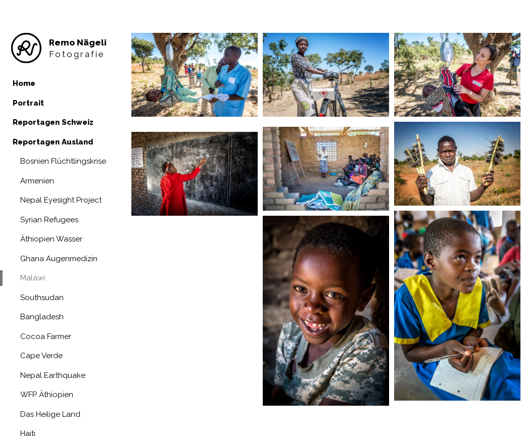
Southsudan (42, 297)
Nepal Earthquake (52, 375)
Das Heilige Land (50, 414)
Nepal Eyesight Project (61, 200)
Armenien (37, 180)
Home (24, 83)
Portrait (28, 103)
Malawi (32, 277)
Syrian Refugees (49, 219)
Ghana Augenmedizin (59, 258)
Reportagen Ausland (53, 142)
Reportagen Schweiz (53, 122)
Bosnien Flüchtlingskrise (63, 161)
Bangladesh (42, 316)
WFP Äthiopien (46, 394)
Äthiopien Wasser (51, 239)
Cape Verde (41, 355)
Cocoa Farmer (45, 336)
